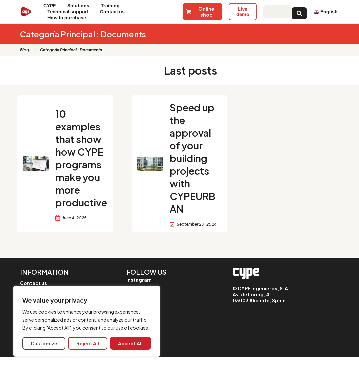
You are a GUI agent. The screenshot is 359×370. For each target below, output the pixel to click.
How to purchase (68, 18)
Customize (44, 343)
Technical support (69, 12)
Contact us (114, 12)
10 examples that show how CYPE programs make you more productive (80, 164)
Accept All (130, 343)
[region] (86, 321)
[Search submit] (299, 12)
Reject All (87, 343)
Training (112, 6)
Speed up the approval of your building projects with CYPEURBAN (194, 164)
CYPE (51, 6)
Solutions (80, 6)
